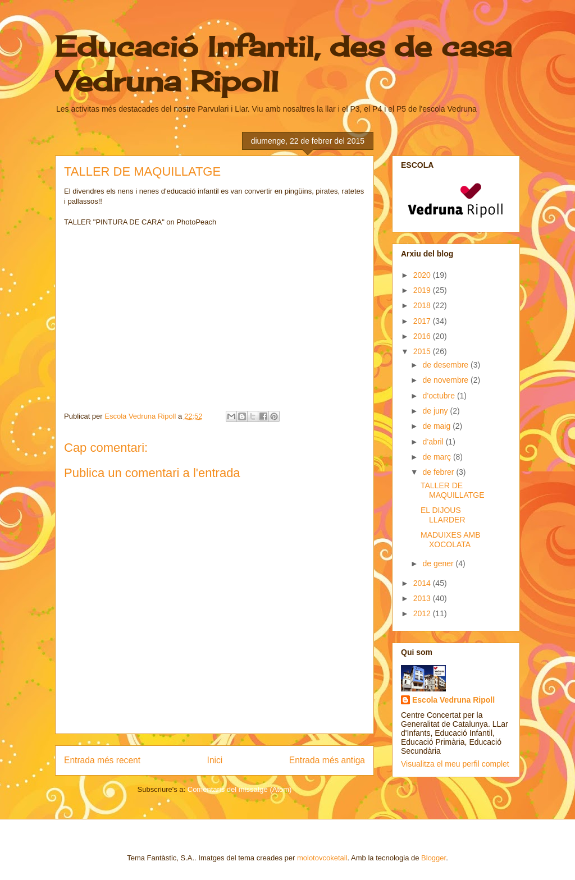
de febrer (439, 471)
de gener (438, 563)
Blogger (433, 858)
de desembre (446, 364)
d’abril (433, 441)
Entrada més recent (102, 760)
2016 (423, 336)
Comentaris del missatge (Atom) (240, 789)
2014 (423, 583)
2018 (423, 305)
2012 (423, 613)
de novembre (446, 379)
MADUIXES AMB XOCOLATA (451, 539)
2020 (423, 275)
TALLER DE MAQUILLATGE (453, 490)
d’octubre (439, 395)
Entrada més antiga (327, 760)
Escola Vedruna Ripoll (453, 699)
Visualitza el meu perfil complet (455, 763)
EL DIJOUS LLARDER (443, 515)
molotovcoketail (322, 858)
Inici (215, 760)
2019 (423, 290)
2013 (423, 598)
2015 (423, 351)
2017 (423, 321)
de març (437, 456)
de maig (437, 425)
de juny (436, 410)
